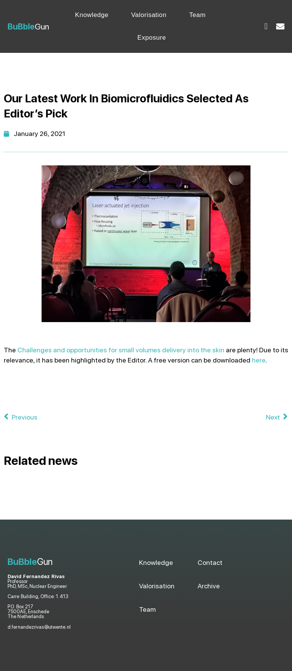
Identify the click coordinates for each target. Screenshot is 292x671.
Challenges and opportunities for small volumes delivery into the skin (120, 350)
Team (197, 15)
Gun (28, 26)
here (259, 360)
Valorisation (149, 15)
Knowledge (92, 15)
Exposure (152, 37)
